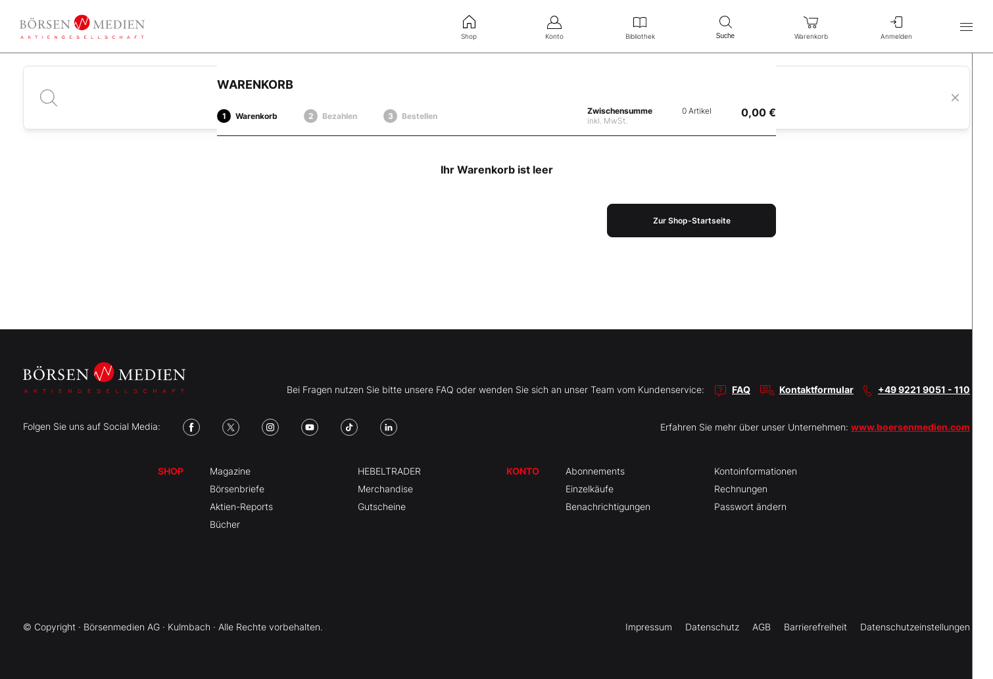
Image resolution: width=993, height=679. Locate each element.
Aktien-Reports (241, 506)
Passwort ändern (750, 506)
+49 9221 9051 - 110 (924, 389)
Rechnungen (740, 488)
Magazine (230, 471)
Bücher (225, 524)
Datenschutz (712, 626)
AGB (761, 626)
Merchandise (385, 488)
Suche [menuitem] (725, 25)
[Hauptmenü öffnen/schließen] (966, 26)
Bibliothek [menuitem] (640, 26)
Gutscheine (382, 506)
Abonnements (595, 471)
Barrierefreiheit (815, 626)
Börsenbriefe (237, 488)
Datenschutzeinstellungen (915, 626)
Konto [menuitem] (554, 26)
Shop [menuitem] (469, 26)
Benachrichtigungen (608, 506)
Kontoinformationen (755, 471)
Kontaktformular (816, 389)
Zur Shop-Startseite (692, 220)
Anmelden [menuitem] (896, 26)
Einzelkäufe (590, 488)
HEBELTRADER (389, 471)
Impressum (648, 626)
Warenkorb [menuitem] (811, 26)
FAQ (741, 389)
